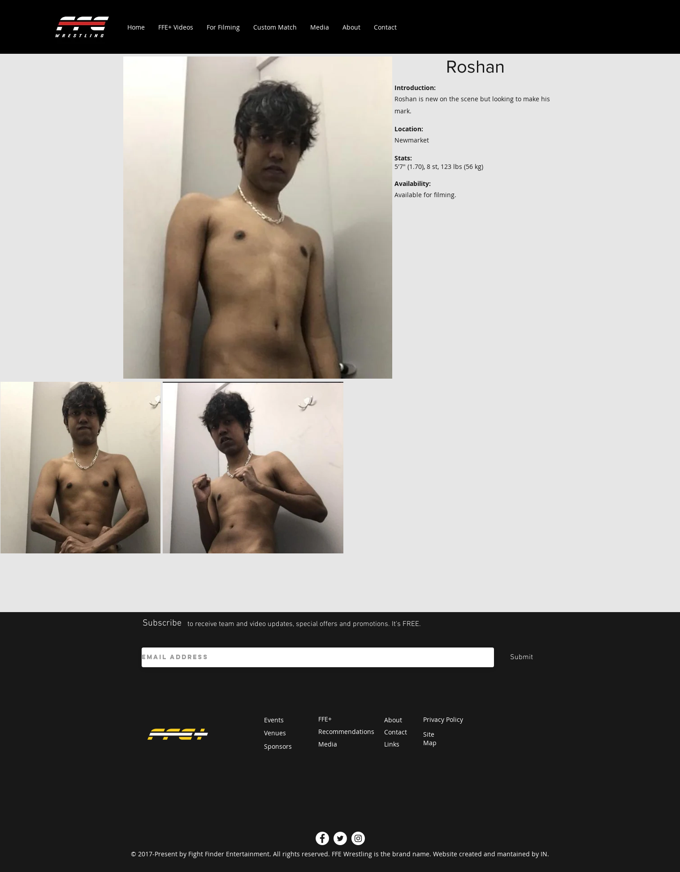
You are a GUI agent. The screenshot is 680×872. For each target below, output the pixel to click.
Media (327, 744)
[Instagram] (358, 838)
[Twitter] (340, 838)
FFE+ (325, 719)
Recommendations (346, 731)
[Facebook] (322, 838)
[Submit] (521, 657)
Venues (275, 733)
